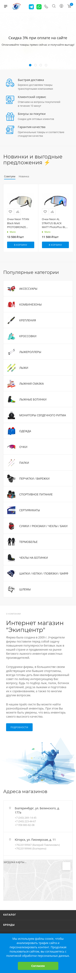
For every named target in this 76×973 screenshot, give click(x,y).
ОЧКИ (23, 447)
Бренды (9, 925)
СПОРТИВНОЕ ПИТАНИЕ (35, 494)
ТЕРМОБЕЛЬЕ (28, 542)
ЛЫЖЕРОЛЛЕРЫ (30, 352)
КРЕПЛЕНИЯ (27, 320)
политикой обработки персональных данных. (38, 956)
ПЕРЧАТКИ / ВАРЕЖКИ (34, 478)
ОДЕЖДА (25, 431)
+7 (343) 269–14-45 (25, 817)
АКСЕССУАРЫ (28, 289)
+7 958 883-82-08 (24, 825)
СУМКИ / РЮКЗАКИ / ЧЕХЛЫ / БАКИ (43, 526)
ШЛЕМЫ (25, 589)
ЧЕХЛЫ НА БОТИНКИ (33, 558)
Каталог (9, 914)
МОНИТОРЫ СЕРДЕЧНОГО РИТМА (42, 415)
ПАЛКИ (24, 463)
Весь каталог (72, 156)
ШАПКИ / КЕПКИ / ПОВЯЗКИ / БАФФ (43, 573)
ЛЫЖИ (23, 368)
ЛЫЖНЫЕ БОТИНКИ (32, 399)
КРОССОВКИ (27, 336)
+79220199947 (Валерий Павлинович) (37, 845)
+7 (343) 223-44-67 (25, 821)
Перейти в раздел (72, 791)
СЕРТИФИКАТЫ (29, 510)
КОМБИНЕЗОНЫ (30, 304)
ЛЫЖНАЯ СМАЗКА (31, 383)
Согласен (38, 966)
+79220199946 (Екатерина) (30, 848)
